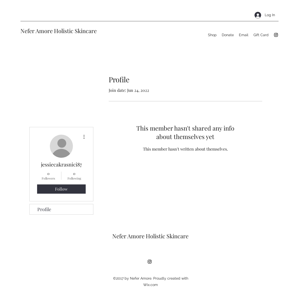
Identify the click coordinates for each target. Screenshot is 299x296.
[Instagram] (276, 34)
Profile (44, 209)
